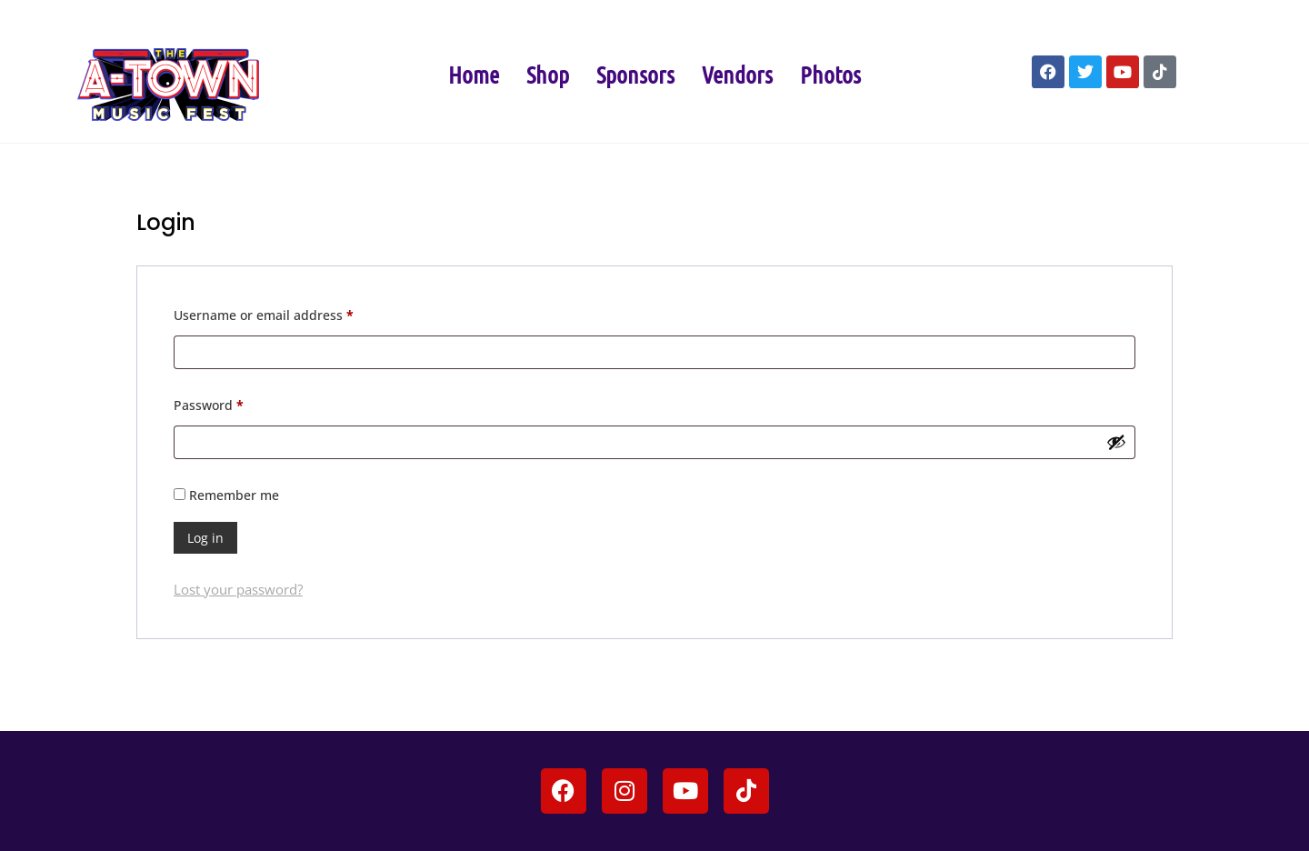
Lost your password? (238, 589)
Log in (205, 537)
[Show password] (1116, 442)
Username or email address (291, 313)
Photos (830, 74)
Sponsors (635, 74)
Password (236, 403)
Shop (547, 74)
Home (473, 74)
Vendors (737, 74)
